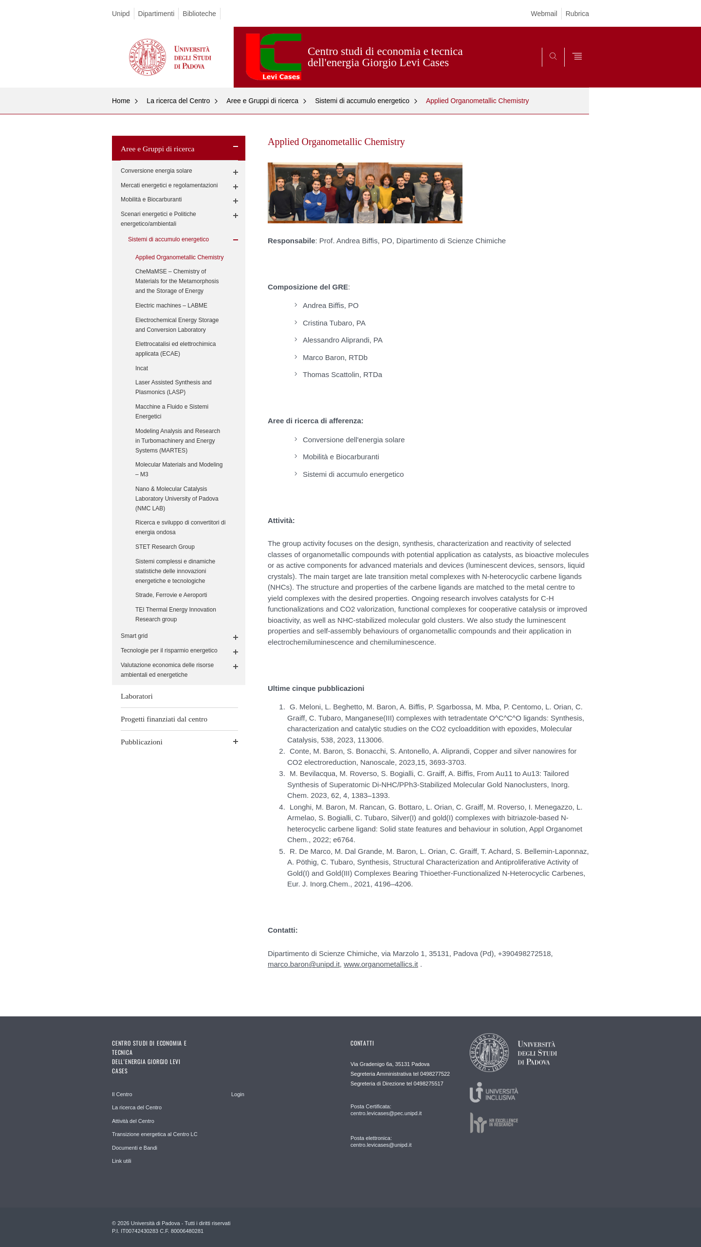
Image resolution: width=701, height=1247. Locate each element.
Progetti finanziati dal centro (164, 719)
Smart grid (134, 636)
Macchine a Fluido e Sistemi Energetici (171, 411)
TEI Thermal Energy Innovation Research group (175, 614)
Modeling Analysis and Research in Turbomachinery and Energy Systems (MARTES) (177, 441)
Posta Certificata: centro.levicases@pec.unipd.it (386, 1109)
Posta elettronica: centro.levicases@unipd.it (381, 1141)
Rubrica (577, 14)
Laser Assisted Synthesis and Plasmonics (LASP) (173, 387)
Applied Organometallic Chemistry (477, 101)
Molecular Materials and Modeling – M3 (178, 469)
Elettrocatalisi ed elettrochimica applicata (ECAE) (175, 349)
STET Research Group (165, 546)
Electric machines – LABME (171, 305)
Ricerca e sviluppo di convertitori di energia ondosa (180, 527)
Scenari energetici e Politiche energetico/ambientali (158, 219)
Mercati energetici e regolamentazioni (169, 185)
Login (237, 1094)
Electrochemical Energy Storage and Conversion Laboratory (177, 325)
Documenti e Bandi (134, 1148)
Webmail (544, 14)
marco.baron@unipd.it (304, 964)
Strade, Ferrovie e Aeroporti (171, 595)
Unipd (121, 14)
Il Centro (122, 1094)
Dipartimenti (156, 14)
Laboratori (137, 696)
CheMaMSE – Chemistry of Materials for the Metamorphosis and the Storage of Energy (177, 281)
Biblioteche (199, 14)
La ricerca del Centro (178, 101)
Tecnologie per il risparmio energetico (169, 650)
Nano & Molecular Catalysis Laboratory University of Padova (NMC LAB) (177, 499)
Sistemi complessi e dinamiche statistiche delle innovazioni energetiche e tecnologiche (175, 571)
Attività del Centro (133, 1121)
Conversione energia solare (156, 170)
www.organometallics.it (381, 964)
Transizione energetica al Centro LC (155, 1134)
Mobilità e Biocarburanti (151, 199)
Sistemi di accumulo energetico (362, 101)
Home (121, 101)
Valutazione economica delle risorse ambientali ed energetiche (167, 670)
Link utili (121, 1161)
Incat (141, 368)
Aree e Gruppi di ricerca (262, 101)
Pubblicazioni (142, 742)
